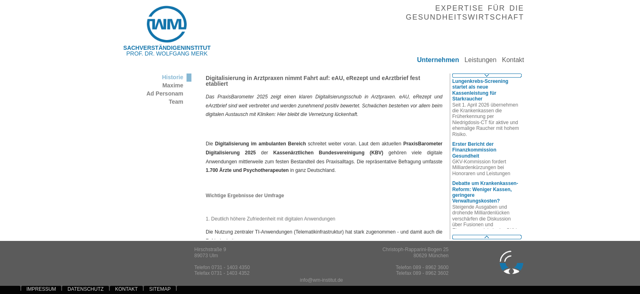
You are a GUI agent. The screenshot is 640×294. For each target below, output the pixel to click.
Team (176, 101)
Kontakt (510, 59)
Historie (172, 77)
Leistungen (478, 59)
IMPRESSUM (41, 289)
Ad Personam (165, 93)
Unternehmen (435, 59)
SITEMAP (160, 289)
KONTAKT (126, 289)
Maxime (172, 85)
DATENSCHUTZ (85, 289)
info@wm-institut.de (321, 280)
